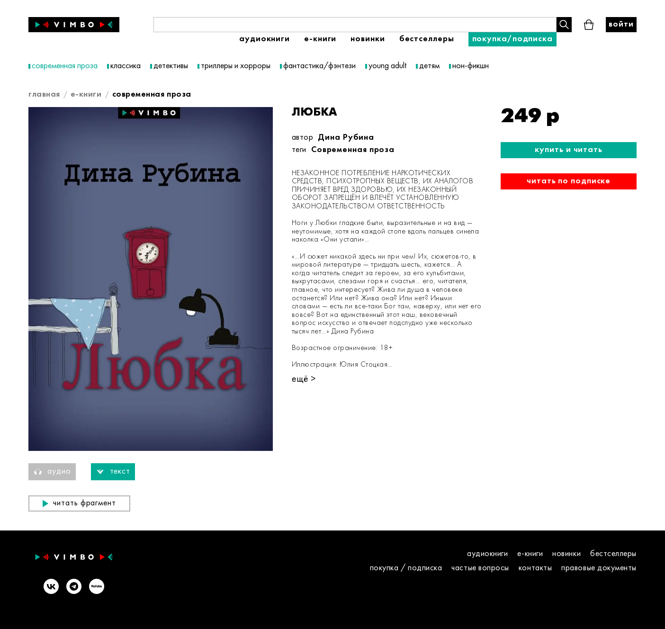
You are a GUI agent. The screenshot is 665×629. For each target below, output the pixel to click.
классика (125, 66)
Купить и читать (568, 150)
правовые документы (599, 568)
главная (44, 94)
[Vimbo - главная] (73, 24)
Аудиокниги (264, 39)
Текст (113, 471)
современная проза (65, 66)
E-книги (320, 39)
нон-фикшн (470, 66)
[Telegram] (73, 587)
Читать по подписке (569, 181)
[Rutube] (96, 587)
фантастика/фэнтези (319, 66)
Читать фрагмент (79, 503)
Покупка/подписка (512, 39)
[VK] (51, 587)
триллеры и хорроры (235, 66)
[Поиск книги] (355, 24)
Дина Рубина (346, 138)
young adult (387, 66)
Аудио (52, 471)
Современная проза (353, 150)
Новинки (367, 39)
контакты (535, 568)
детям (429, 66)
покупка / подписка (406, 568)
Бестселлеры (426, 39)
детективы (170, 66)
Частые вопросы (480, 568)
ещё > (303, 379)
